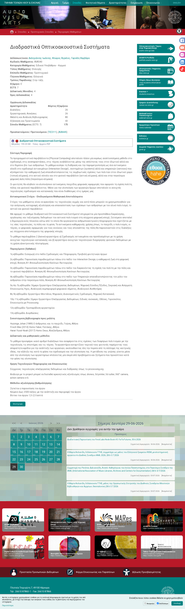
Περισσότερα (7, 606)
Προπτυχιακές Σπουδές (42, 32)
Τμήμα (65, 2)
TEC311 (52, 132)
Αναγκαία (150, 604)
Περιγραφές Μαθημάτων (69, 32)
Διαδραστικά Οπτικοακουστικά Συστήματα (38, 140)
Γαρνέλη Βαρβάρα (80, 58)
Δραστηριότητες (118, 2)
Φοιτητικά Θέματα (95, 2)
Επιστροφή (18, 404)
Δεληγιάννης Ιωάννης (40, 58)
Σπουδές (77, 2)
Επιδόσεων (163, 604)
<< (14, 423)
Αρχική (54, 2)
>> (58, 423)
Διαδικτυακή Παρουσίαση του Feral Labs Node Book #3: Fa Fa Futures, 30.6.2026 (104, 439)
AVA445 (63, 132)
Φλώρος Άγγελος (61, 58)
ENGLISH (177, 3)
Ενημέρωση (137, 2)
